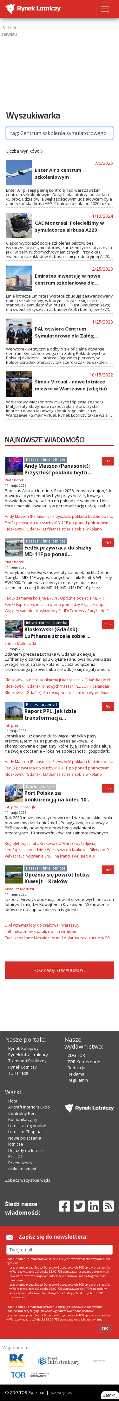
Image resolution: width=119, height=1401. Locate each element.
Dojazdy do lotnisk (26, 1150)
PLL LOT (15, 1156)
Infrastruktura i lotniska (46, 623)
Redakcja (76, 1067)
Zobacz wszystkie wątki (27, 1180)
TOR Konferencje (84, 1061)
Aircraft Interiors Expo (29, 1107)
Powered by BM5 (61, 1393)
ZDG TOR (76, 1055)
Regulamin (78, 1080)
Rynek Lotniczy (22, 1067)
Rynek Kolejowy (23, 1048)
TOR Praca (18, 1073)
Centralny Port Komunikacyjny (22, 1116)
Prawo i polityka (40, 786)
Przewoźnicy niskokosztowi (22, 1166)
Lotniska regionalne (27, 1125)
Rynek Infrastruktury (28, 1054)
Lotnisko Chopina (25, 1131)
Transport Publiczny (27, 1061)
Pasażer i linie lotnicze (45, 459)
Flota (12, 1101)
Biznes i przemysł (41, 704)
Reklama (76, 1074)
